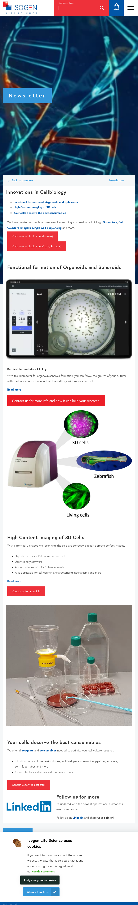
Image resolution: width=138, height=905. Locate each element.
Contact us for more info (26, 591)
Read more (14, 389)
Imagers (25, 228)
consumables (48, 750)
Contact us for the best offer (28, 784)
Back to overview (22, 180)
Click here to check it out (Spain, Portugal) (36, 246)
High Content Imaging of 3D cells (35, 207)
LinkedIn (78, 817)
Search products (66, 3)
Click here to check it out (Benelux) (32, 236)
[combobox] (74, 8)
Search (102, 8)
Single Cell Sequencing (47, 228)
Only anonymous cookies (40, 880)
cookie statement (43, 871)
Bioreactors (109, 222)
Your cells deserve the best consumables (40, 213)
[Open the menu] (131, 8)
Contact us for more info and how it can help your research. (56, 400)
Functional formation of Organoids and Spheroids (46, 202)
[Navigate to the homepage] (20, 8)
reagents (27, 750)
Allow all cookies (37, 892)
